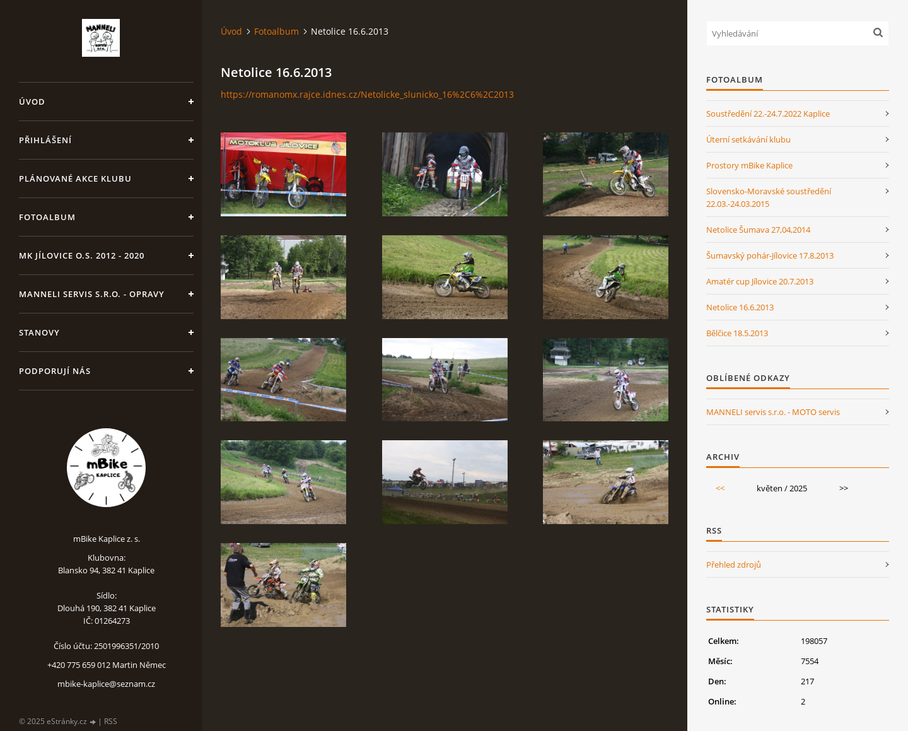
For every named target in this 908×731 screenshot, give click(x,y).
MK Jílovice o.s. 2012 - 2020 (81, 255)
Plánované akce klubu (75, 178)
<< (720, 488)
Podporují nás (55, 371)
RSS (110, 721)
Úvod (32, 101)
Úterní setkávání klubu (748, 139)
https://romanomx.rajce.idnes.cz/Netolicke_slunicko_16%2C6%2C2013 (367, 94)
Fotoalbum (47, 217)
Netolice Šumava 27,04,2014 (758, 229)
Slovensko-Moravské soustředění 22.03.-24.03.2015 (768, 197)
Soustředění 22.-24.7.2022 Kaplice (768, 113)
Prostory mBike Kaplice (749, 165)
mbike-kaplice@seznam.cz (106, 683)
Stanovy (39, 332)
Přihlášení (45, 140)
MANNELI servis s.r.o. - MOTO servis (773, 412)
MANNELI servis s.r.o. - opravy (92, 294)
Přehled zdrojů (733, 564)
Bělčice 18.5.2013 (737, 333)
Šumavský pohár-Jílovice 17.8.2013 (770, 255)
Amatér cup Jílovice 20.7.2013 (759, 281)
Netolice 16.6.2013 (740, 307)
